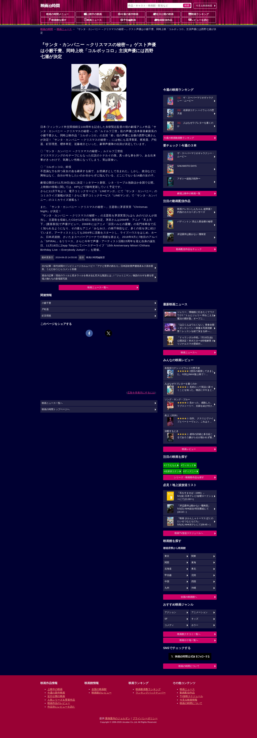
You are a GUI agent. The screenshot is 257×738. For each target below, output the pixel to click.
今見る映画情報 (188, 699)
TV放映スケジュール (191, 696)
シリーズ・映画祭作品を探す (189, 477)
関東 (193, 556)
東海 (193, 562)
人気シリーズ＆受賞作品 (61, 699)
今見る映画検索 (204, 5)
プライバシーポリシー (145, 718)
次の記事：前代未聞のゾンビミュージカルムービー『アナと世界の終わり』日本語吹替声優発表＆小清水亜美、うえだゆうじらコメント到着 (97, 268)
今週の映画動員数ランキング (179, 138)
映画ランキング (198, 14)
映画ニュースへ (189, 352)
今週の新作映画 (128, 14)
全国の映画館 (99, 689)
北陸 (193, 575)
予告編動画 (128, 19)
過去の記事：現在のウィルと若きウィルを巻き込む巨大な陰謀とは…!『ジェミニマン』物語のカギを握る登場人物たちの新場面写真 (98, 277)
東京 (167, 556)
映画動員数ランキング (148, 689)
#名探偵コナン (171, 471)
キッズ (194, 619)
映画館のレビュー (102, 692)
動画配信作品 (163, 19)
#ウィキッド (187, 465)
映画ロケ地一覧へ (189, 640)
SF (166, 619)
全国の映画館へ (189, 597)
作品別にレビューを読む (61, 706)
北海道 (168, 569)
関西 (167, 562)
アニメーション (199, 612)
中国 (167, 581)
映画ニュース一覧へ (97, 287)
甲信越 (168, 575)
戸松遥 (45, 309)
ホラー (194, 625)
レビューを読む (198, 19)
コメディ (169, 625)
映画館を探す (57, 19)
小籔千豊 (46, 303)
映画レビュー (189, 449)
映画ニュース (93, 19)
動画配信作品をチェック (189, 249)
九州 (167, 588)
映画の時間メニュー (57, 14)
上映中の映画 (93, 14)
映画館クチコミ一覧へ (188, 634)
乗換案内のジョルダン (117, 718)
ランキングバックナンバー (151, 692)
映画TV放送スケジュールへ (189, 533)
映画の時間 (46, 29)
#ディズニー (189, 471)
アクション (170, 612)
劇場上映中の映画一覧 (188, 193)
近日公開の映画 (163, 14)
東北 (193, 569)
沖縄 (193, 588)
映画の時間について (188, 666)
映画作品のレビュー (58, 703)
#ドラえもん (170, 465)
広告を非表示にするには (141, 392)
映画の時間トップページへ (56, 409)
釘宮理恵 (46, 315)
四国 (193, 581)
